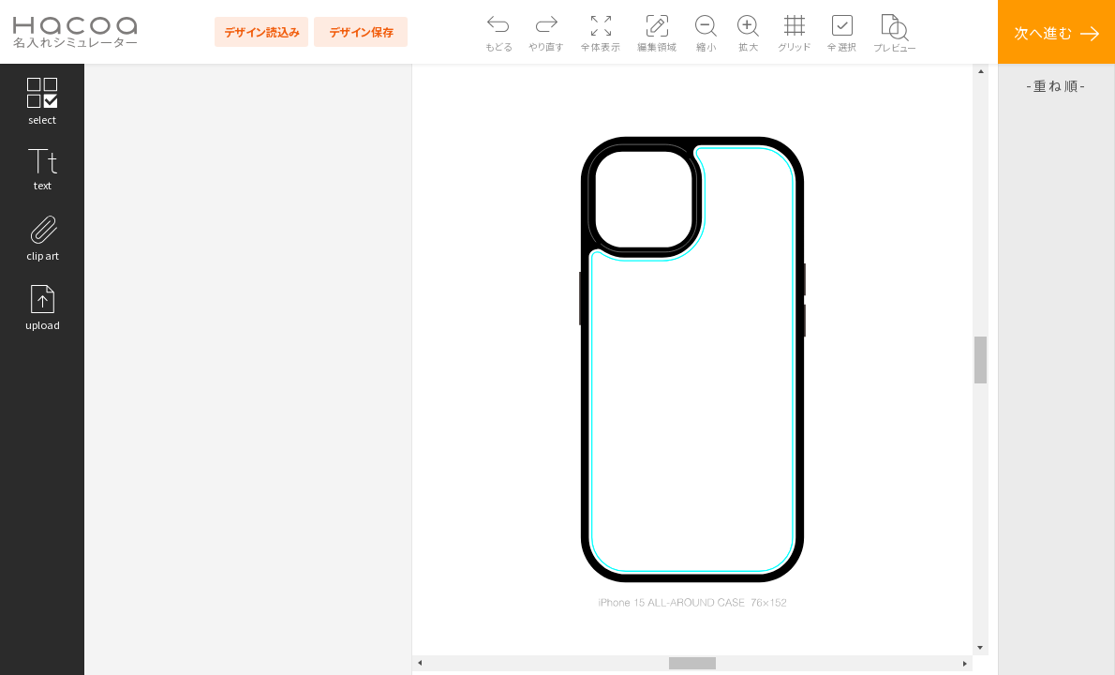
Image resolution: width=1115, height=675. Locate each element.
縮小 (706, 46)
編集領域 (656, 46)
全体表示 (600, 46)
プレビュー (895, 47)
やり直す (546, 46)
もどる (499, 46)
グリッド (794, 46)
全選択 (842, 46)
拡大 (748, 46)
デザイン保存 (361, 31)
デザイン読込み (262, 31)
